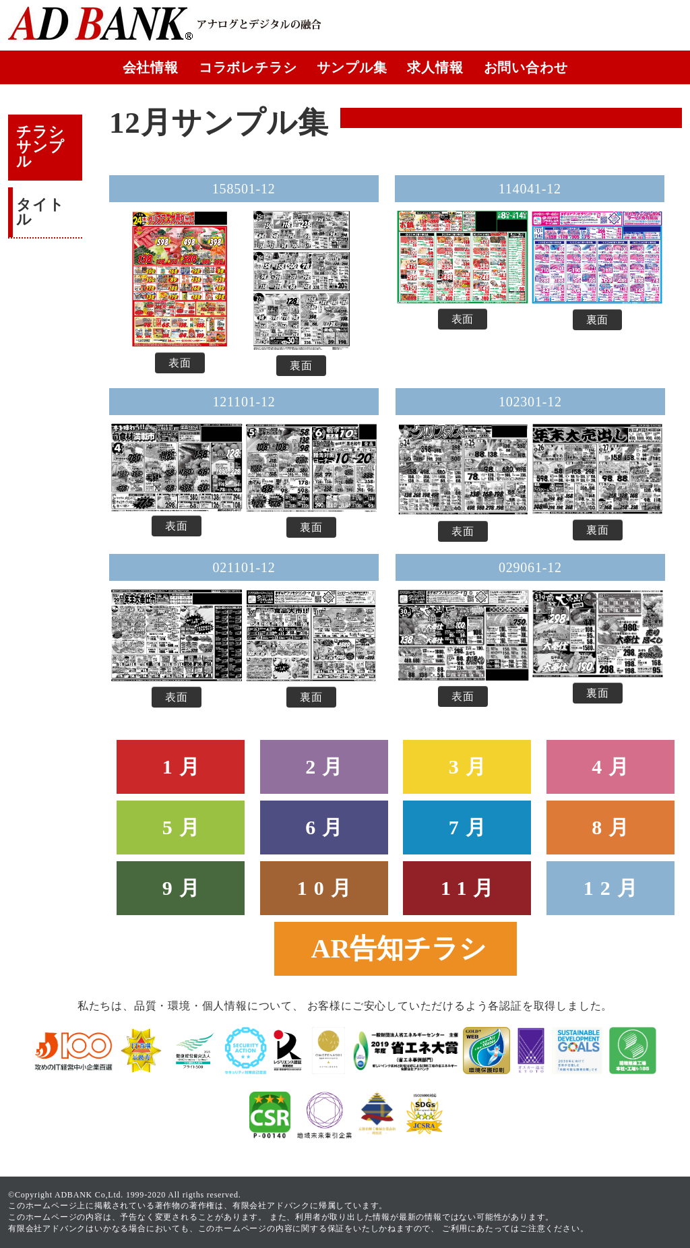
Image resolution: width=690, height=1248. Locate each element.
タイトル (40, 212)
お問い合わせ (526, 67)
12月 (614, 888)
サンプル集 (352, 67)
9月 (184, 888)
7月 (471, 827)
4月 (613, 766)
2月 (327, 766)
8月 (613, 827)
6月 (327, 827)
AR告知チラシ (399, 948)
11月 (470, 888)
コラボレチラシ (248, 67)
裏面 (301, 365)
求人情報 (435, 67)
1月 (184, 766)
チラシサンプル (40, 146)
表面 (179, 363)
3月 (471, 766)
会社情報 (151, 67)
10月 (327, 888)
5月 (184, 827)
